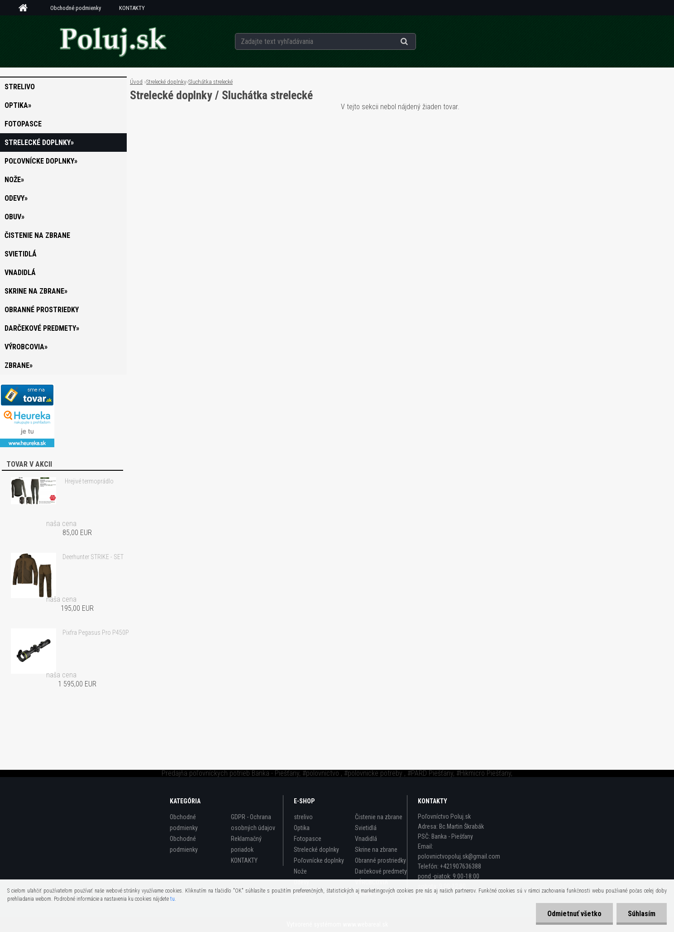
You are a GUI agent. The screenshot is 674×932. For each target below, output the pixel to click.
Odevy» (16, 198)
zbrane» (19, 365)
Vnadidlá (20, 272)
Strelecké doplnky (166, 81)
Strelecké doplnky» (39, 142)
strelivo (20, 86)
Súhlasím (641, 913)
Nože (300, 871)
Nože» (14, 179)
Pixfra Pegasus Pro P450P (95, 632)
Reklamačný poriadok (246, 844)
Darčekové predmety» (42, 328)
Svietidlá (21, 254)
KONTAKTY (132, 8)
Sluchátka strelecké (210, 81)
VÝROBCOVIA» (26, 347)
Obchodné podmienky (75, 8)
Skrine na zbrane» (36, 291)
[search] (415, 41)
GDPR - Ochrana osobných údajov (253, 822)
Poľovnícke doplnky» (41, 161)
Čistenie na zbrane (37, 235)
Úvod (136, 81)
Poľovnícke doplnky (319, 860)
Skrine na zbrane (376, 849)
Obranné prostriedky (42, 309)
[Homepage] (26, 8)
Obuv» (14, 216)
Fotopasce (23, 124)
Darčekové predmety (381, 871)
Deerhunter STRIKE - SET (93, 556)
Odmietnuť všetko (574, 913)
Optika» (18, 105)
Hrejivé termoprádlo (89, 481)
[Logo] (113, 41)
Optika (302, 827)
